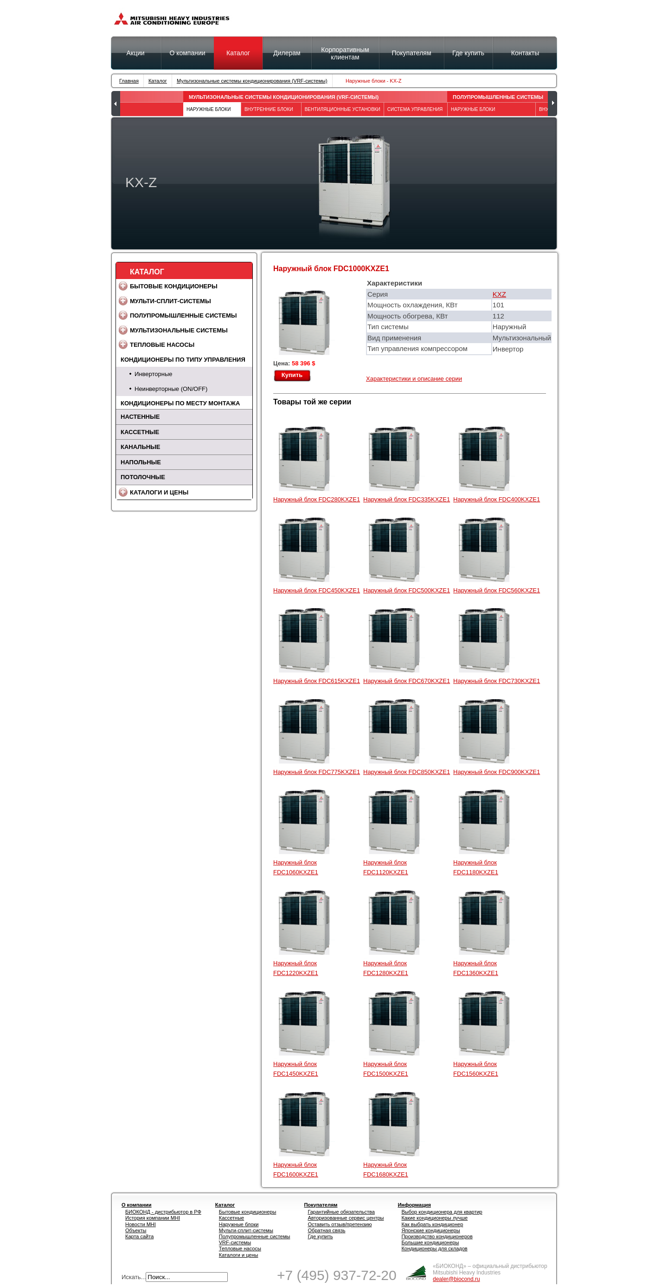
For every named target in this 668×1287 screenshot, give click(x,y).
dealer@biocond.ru (456, 1279)
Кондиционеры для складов (434, 1248)
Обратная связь (326, 1230)
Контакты (525, 53)
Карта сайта (139, 1236)
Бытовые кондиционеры (174, 286)
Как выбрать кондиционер (432, 1224)
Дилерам (286, 53)
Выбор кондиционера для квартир (441, 1212)
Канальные (141, 446)
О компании (187, 53)
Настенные (140, 416)
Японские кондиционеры (430, 1230)
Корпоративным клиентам (345, 53)
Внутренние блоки (268, 109)
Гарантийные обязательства (341, 1212)
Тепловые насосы (162, 344)
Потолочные (143, 477)
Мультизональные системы (179, 330)
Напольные (141, 462)
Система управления (415, 109)
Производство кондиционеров (436, 1236)
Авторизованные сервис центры (346, 1218)
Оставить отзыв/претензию (340, 1224)
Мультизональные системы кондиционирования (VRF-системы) (252, 81)
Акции (135, 53)
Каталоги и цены (159, 492)
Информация (414, 1205)
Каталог (238, 53)
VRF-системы (235, 1242)
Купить (292, 374)
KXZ (499, 294)
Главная (129, 81)
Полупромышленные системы (498, 97)
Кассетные (140, 432)
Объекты (135, 1230)
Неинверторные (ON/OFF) (171, 388)
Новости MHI (140, 1224)
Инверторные (153, 373)
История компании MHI (152, 1218)
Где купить (320, 1236)
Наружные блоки (239, 1224)
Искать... (134, 1277)
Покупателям (411, 53)
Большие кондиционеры (430, 1242)
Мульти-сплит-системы (170, 301)
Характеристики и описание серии (414, 378)
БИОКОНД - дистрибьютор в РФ (163, 1212)
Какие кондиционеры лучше (434, 1218)
